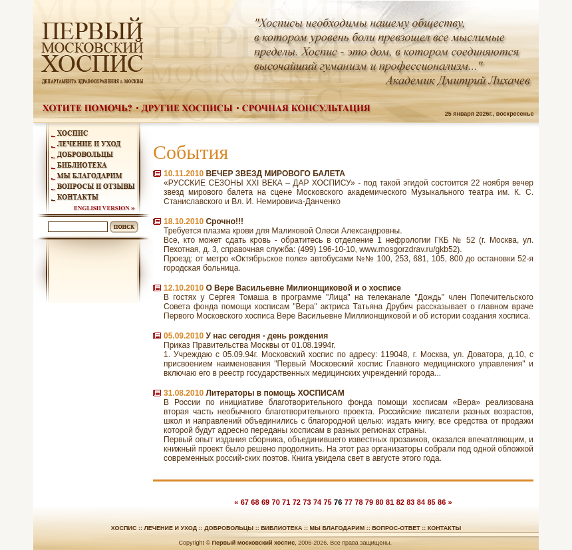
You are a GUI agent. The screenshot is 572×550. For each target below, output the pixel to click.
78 (358, 502)
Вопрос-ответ (396, 528)
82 (400, 502)
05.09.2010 (184, 336)
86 (442, 502)
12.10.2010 (184, 288)
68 (255, 502)
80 (379, 502)
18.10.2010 (184, 221)
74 (317, 502)
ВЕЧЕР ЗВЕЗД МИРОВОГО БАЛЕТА (275, 173)
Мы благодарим (337, 528)
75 (327, 502)
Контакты (444, 528)
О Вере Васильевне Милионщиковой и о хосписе (303, 288)
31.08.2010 (184, 393)
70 (276, 502)
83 (410, 502)
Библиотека (281, 528)
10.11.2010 (184, 173)
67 (245, 502)
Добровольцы (228, 528)
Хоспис (124, 528)
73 (307, 502)
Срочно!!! (224, 221)
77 (349, 502)
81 (390, 502)
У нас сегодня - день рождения (267, 336)
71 (286, 502)
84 (421, 502)
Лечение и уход (170, 528)
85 (431, 502)
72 (297, 502)
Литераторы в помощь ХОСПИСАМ (275, 393)
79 (369, 502)
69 (265, 502)
